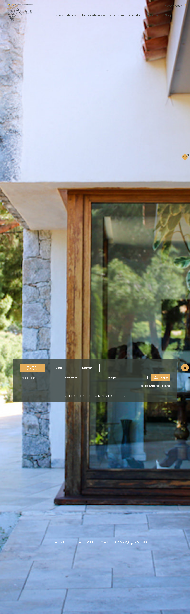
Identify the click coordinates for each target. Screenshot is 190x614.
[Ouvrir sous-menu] (75, 15)
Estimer (87, 367)
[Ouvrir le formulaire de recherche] (160, 377)
